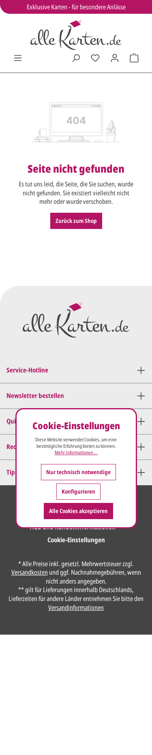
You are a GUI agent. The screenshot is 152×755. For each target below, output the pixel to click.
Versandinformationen (76, 607)
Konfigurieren (78, 491)
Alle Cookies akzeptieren (78, 511)
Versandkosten (29, 572)
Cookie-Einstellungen (76, 539)
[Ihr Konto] (114, 58)
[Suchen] (76, 58)
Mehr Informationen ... (76, 452)
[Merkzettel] (95, 58)
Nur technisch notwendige (78, 472)
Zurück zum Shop (76, 221)
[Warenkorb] (134, 58)
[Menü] (18, 58)
